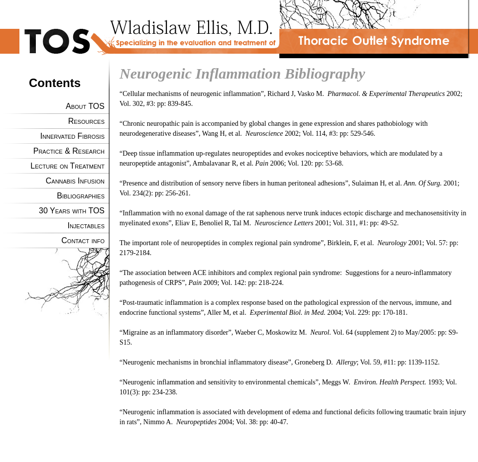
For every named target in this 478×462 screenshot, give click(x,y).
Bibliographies (81, 195)
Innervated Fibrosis (72, 136)
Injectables (86, 225)
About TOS (85, 106)
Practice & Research (69, 151)
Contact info (83, 240)
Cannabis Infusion (75, 181)
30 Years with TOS (72, 210)
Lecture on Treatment (67, 166)
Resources (86, 121)
